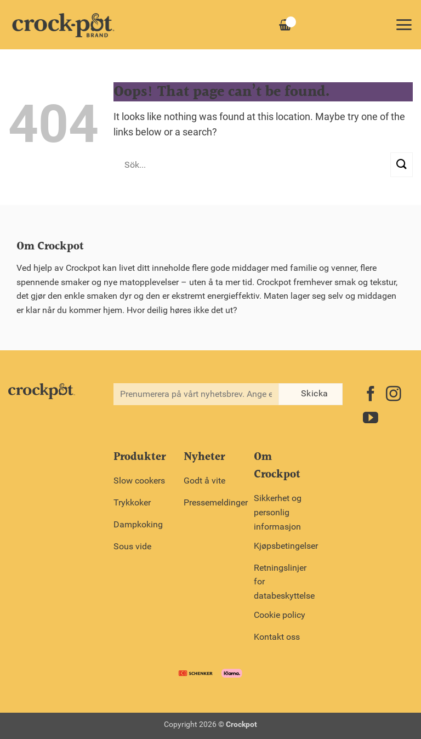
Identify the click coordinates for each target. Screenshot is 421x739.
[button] (404, 24)
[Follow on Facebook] (370, 394)
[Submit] (401, 164)
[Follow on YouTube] (370, 419)
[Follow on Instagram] (393, 394)
